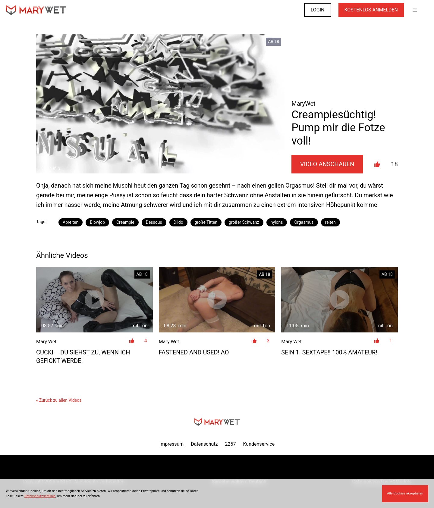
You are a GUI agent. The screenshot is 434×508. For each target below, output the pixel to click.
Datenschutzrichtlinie (39, 496)
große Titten (206, 222)
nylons (277, 222)
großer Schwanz (244, 222)
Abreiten (70, 222)
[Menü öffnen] (414, 10)
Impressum (171, 444)
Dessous (154, 222)
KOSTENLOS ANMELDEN (371, 10)
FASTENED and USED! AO (194, 352)
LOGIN (318, 10)
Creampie (125, 222)
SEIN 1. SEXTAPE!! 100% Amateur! (329, 352)
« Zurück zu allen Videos (58, 400)
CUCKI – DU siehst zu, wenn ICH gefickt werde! (83, 356)
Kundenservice (259, 444)
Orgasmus (303, 222)
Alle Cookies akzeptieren (405, 493)
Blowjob (97, 222)
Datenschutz (204, 444)
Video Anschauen (327, 164)
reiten (330, 222)
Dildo (178, 222)
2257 (230, 444)
